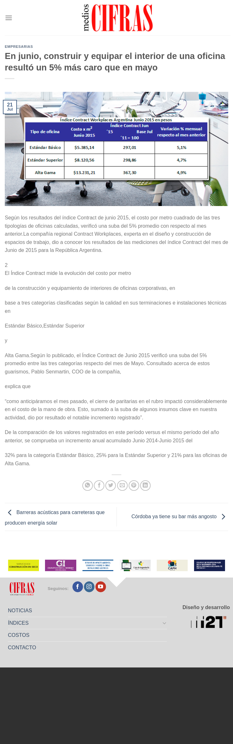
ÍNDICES (18, 623)
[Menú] (8, 18)
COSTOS (18, 635)
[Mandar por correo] (122, 485)
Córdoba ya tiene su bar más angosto (180, 516)
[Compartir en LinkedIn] (145, 485)
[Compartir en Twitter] (110, 485)
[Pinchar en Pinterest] (134, 485)
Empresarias (19, 46)
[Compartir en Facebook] (99, 485)
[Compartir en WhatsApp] (87, 485)
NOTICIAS (20, 610)
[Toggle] (164, 623)
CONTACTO (22, 647)
